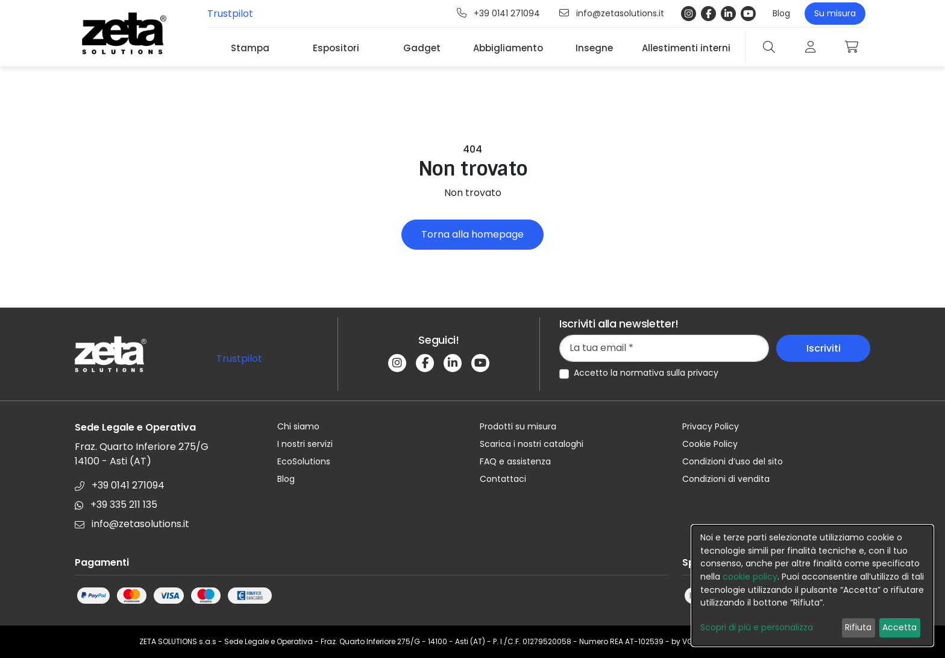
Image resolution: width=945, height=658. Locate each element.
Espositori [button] (336, 48)
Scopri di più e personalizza (756, 627)
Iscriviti (823, 348)
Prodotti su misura (518, 426)
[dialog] (812, 585)
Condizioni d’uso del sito (732, 461)
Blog (781, 13)
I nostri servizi (305, 444)
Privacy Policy (710, 426)
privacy (703, 373)
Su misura (835, 13)
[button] (851, 47)
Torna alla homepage (472, 234)
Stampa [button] (250, 48)
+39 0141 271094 (498, 13)
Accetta (899, 627)
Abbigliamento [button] (508, 48)
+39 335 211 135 (116, 504)
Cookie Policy (710, 444)
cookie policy (750, 577)
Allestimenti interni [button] (686, 48)
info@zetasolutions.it (611, 13)
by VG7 (684, 641)
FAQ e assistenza (515, 461)
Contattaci (503, 479)
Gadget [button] (422, 48)
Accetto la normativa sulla (646, 373)
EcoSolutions (303, 461)
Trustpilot (230, 14)
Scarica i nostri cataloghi (531, 444)
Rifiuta (858, 627)
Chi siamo (298, 426)
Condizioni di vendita (726, 479)
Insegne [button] (594, 48)
